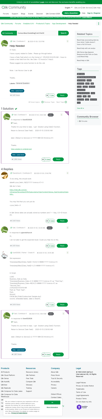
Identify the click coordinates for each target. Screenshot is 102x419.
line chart (80, 101)
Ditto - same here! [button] (17, 92)
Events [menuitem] (30, 14)
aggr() (85, 88)
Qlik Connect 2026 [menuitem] (53, 14)
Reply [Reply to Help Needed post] (62, 97)
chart (93, 94)
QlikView (4, 386)
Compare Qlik (31, 383)
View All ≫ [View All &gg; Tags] (80, 110)
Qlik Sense (5, 380)
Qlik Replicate (6, 389)
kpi (89, 98)
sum (78, 104)
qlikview (92, 88)
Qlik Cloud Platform (8, 377)
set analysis (81, 82)
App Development (59, 25)
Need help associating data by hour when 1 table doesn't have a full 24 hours (88, 44)
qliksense (80, 85)
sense (89, 82)
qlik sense (80, 75)
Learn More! (87, 19)
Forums (18, 25)
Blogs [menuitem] (23, 14)
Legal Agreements (82, 397)
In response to (21, 121)
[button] (67, 42)
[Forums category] (78, 122)
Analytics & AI (28, 25)
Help (83, 13)
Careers (54, 389)
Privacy (53, 386)
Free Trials (29, 380)
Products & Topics (43, 25)
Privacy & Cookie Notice (85, 387)
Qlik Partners (30, 377)
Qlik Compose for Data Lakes (11, 393)
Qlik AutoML (5, 383)
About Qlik (54, 373)
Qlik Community (7, 25)
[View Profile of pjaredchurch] (17, 175)
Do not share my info (84, 403)
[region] (32, 407)
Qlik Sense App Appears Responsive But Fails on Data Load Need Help (87, 56)
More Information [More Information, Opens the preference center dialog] (52, 407)
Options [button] (98, 25)
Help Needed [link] (73, 25)
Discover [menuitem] (39, 14)
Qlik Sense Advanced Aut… (86, 79)
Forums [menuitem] (6, 14)
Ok (52, 402)
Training (29, 389)
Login (42, 2)
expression (81, 91)
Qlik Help (97, 8)
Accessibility (55, 383)
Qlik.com (77, 8)
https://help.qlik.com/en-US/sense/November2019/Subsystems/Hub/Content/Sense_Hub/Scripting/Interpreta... (39, 193)
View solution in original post (21, 150)
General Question (22, 85)
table (87, 85)
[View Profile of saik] (14, 43)
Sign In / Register (94, 13)
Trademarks (80, 390)
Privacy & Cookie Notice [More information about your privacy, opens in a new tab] (19, 413)
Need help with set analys (86, 50)
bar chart (93, 101)
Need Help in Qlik (83, 62)
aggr (87, 101)
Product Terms (81, 400)
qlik (92, 85)
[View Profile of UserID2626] (16, 254)
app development (83, 94)
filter (84, 98)
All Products (5, 373)
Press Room (55, 377)
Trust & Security (57, 380)
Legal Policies (81, 384)
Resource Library (32, 373)
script (79, 88)
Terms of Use (81, 394)
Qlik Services (87, 8)
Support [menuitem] (15, 14)
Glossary (29, 386)
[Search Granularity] (9, 34)
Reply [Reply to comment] (58, 161)
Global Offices (56, 396)
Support (29, 393)
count (79, 98)
